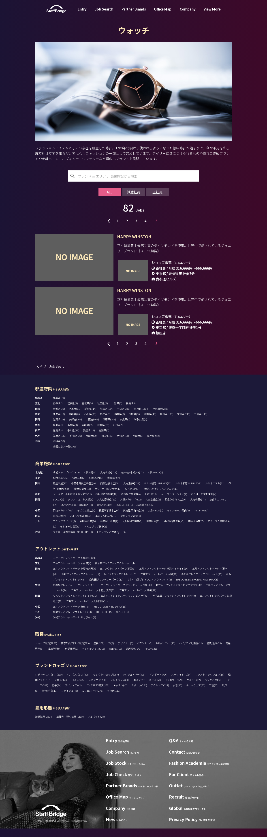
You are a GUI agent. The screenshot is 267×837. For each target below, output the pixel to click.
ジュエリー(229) (174, 688)
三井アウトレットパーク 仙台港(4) (72, 572)
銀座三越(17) (60, 492)
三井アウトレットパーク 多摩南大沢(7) (74, 577)
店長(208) (99, 652)
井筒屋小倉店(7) (109, 530)
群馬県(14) (90, 417)
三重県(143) (200, 422)
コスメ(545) (78, 688)
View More (212, 12)
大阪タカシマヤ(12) (131, 508)
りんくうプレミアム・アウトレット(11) (75, 604)
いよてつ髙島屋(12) (81, 524)
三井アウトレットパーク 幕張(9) (117, 577)
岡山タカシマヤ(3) (63, 519)
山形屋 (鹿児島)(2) (174, 530)
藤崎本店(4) (113, 486)
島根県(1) (72, 433)
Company (188, 12)
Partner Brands (134, 12)
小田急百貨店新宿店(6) (83, 492)
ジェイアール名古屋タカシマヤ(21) (72, 502)
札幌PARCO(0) (155, 481)
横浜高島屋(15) (82, 497)
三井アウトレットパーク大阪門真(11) (87, 609)
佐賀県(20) (76, 444)
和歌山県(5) (140, 428)
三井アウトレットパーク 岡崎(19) (137, 599)
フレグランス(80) (120, 688)
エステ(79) (139, 688)
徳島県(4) (58, 439)
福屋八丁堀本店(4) (109, 519)
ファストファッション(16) (209, 683)
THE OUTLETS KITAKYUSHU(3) (113, 620)
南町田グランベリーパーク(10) (106, 588)
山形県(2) (117, 412)
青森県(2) (58, 412)
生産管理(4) (54, 657)
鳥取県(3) (58, 433)
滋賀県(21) (59, 428)
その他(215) (151, 657)
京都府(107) (75, 428)
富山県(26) (75, 422)
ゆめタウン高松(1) (130, 524)
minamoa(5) (201, 519)
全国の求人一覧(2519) (65, 455)
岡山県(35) (88, 433)
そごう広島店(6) (86, 519)
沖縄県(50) (59, 449)
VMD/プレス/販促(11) (191, 652)
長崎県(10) (92, 444)
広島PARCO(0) (155, 519)
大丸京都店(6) (153, 508)
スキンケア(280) (97, 688)
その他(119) (113, 699)
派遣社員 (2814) (44, 725)
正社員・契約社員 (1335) (70, 725)
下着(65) (213, 694)
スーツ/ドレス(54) (181, 683)
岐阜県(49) (150, 422)
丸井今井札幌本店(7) (132, 481)
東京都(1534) (141, 417)
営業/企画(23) (214, 652)
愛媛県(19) (89, 439)
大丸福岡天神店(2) (132, 530)
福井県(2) (105, 422)
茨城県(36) (59, 417)
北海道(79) (59, 406)
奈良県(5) (125, 428)
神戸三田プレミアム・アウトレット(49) (174, 604)
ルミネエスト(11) (214, 492)
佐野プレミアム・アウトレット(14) (80, 583)
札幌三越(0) (89, 481)
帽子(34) (56, 694)
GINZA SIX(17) (133, 497)
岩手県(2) (72, 412)
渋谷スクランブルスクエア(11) (161, 497)
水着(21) (177, 694)
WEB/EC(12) (115, 657)
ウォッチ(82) (193, 688)
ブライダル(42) (69, 699)
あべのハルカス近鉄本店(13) (77, 513)
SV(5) (111, 652)
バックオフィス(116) (93, 657)
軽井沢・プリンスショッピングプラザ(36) (179, 593)
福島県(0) (131, 412)
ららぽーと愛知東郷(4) (203, 502)
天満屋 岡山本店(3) (133, 519)
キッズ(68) (155, 688)
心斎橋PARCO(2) (145, 513)
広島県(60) (103, 433)
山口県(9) (118, 433)
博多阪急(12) (153, 530)
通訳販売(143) (133, 657)
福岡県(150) (59, 444)
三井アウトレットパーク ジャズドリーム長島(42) (125, 593)
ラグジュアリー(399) (134, 683)
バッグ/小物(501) (214, 688)
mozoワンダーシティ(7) (173, 502)
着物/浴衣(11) (49, 699)
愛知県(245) (183, 422)
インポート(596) (158, 683)
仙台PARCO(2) (60, 486)
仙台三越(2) (78, 486)
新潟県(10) (59, 422)
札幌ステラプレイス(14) (66, 481)
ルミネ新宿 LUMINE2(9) (188, 492)
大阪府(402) (92, 428)
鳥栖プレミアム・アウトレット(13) (72, 620)
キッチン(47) (120, 694)
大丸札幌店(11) (108, 481)
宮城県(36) (88, 412)
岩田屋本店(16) (88, 530)
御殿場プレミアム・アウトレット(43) (73, 593)
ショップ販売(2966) (46, 652)
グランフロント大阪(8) (80, 508)
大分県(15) (123, 444)
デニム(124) (61, 688)
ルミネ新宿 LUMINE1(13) (157, 492)
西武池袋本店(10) (110, 492)
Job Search (104, 12)
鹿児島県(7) (153, 444)
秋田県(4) (102, 412)
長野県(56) (135, 422)
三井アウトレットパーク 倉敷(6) (71, 615)
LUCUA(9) (58, 508)
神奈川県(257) (160, 417)
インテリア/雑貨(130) (97, 694)
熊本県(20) (107, 444)
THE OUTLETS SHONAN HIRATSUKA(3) (197, 588)
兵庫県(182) (109, 428)
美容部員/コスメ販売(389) (75, 652)
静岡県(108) (166, 422)
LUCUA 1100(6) (124, 513)
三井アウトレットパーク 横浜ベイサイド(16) (163, 577)
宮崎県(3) (138, 444)
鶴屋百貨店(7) (196, 530)
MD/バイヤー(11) (165, 652)
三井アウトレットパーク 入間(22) (158, 583)
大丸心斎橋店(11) (106, 508)
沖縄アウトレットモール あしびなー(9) (74, 626)
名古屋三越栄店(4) (131, 502)
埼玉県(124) (106, 417)
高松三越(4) (59, 524)
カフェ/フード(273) (92, 699)
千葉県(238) (123, 417)
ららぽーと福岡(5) (70, 535)
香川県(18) (73, 439)
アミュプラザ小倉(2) (64, 530)
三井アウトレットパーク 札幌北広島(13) (75, 566)
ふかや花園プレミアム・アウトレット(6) (149, 588)
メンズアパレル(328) (78, 683)
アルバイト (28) (96, 725)
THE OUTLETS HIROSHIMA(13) (109, 615)
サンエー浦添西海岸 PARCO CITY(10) (73, 540)
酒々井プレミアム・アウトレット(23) (201, 583)
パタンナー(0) (144, 652)
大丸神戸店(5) (104, 513)
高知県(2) (104, 439)
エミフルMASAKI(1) (106, 524)
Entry (82, 12)
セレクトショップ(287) (106, 683)
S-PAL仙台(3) (96, 486)
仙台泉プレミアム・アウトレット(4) (115, 572)
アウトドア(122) (160, 694)
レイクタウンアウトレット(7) (120, 583)
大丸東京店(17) (131, 492)
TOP (38, 375)
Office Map (162, 12)
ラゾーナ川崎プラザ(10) (108, 497)
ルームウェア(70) (195, 694)
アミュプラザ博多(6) (95, 535)
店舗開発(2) (71, 657)
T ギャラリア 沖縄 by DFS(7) (112, 540)
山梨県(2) (119, 422)
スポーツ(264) (139, 694)
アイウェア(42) (73, 694)
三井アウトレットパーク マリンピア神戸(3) (124, 604)
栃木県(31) (75, 417)
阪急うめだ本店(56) (175, 508)
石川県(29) (90, 422)
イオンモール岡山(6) (178, 519)
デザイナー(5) (125, 652)
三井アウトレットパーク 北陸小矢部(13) (93, 599)
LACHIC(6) (151, 502)
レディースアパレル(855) (49, 683)
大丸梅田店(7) (198, 508)
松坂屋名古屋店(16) (106, 502)
